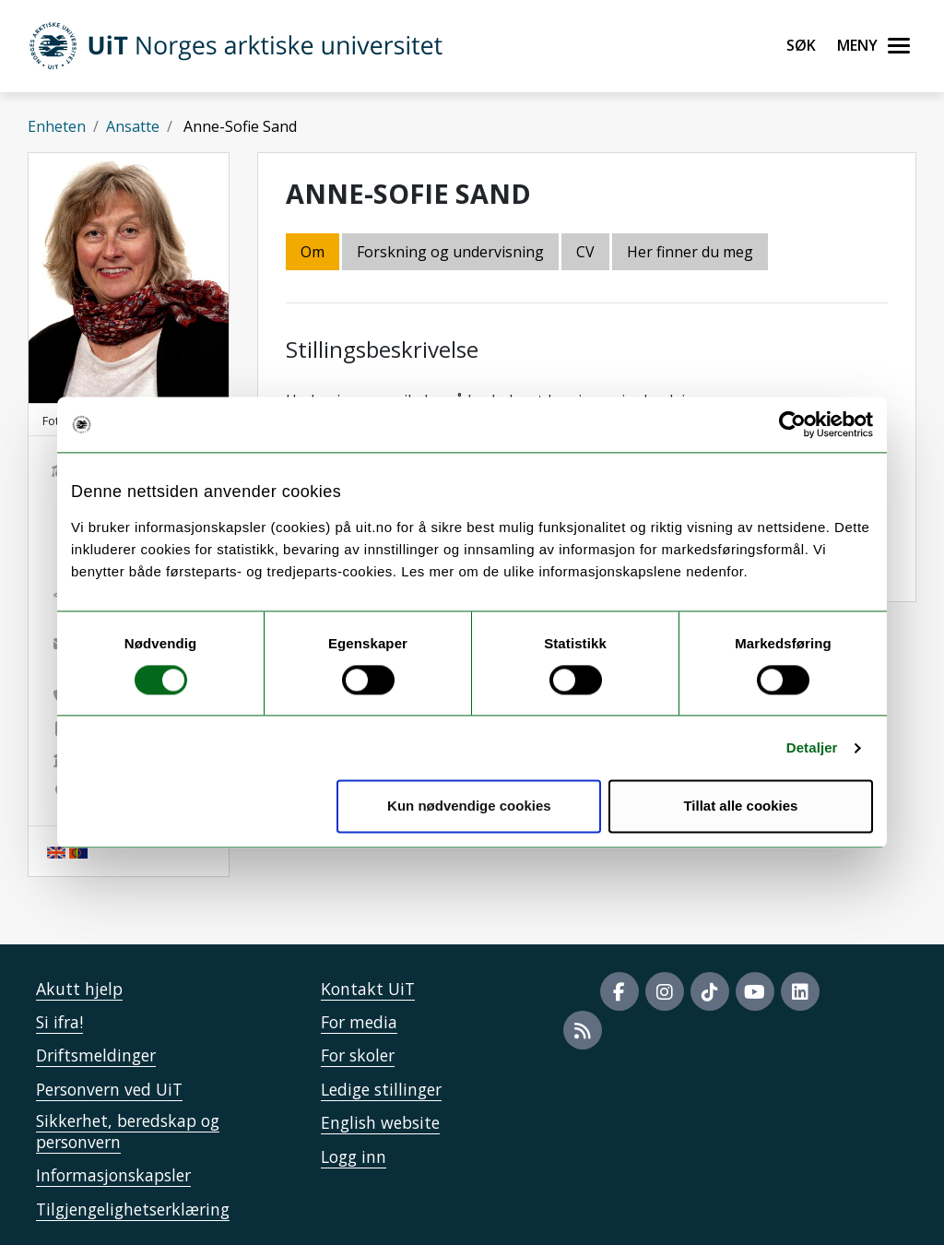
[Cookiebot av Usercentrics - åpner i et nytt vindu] (792, 424)
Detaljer (812, 747)
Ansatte (132, 126)
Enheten (57, 126)
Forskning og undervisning (450, 252)
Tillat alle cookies (740, 806)
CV (585, 252)
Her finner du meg (690, 252)
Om (312, 252)
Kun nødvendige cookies (469, 806)
